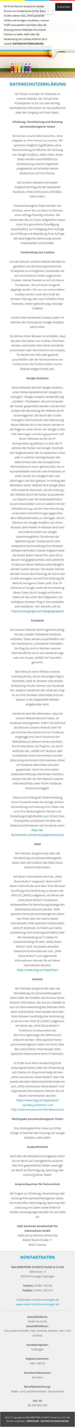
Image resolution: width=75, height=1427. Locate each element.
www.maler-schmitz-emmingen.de (37, 1304)
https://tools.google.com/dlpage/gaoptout (37, 611)
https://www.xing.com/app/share (37, 970)
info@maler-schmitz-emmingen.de (37, 1299)
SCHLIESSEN (63, 7)
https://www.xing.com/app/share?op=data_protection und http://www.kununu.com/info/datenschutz (37, 1104)
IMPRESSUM (32, 1421)
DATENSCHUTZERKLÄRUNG (28, 43)
